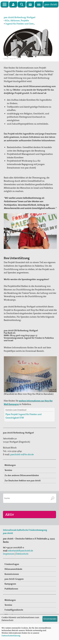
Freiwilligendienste (14, 609)
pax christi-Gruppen (14, 578)
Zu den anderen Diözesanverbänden (22, 475)
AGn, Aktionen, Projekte (17, 20)
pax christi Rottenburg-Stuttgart (19, 17)
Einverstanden (49, 619)
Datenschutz (22, 553)
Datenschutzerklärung (11, 635)
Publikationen (11, 588)
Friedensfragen (12, 564)
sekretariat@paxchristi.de (20, 550)
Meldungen (10, 465)
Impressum (8, 553)
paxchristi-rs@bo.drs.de (22, 454)
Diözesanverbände (13, 569)
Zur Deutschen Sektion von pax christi (23, 480)
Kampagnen (10, 583)
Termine (8, 470)
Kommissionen (12, 574)
